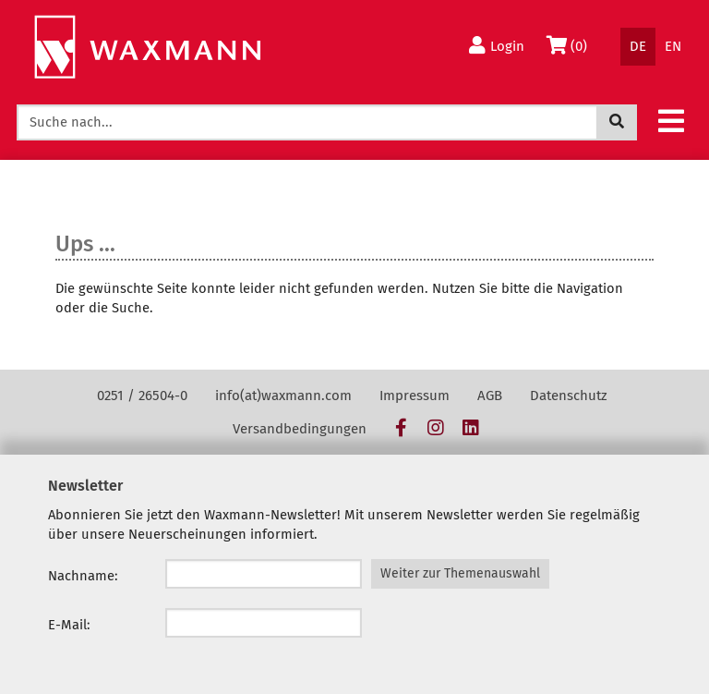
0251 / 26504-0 (142, 395)
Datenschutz (568, 395)
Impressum (414, 395)
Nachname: (83, 575)
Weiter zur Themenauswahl (460, 573)
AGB (489, 395)
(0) (569, 45)
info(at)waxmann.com (283, 395)
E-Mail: (69, 624)
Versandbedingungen (300, 428)
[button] (671, 120)
